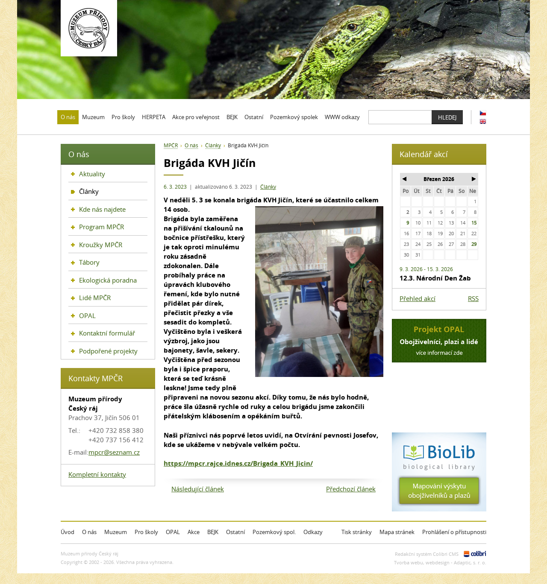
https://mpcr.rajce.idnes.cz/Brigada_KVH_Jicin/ (238, 463)
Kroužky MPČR (100, 244)
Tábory (89, 262)
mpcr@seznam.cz (114, 452)
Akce (194, 532)
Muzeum (115, 532)
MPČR (171, 145)
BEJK (212, 532)
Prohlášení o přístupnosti (454, 532)
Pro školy (146, 532)
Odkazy (313, 532)
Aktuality (92, 173)
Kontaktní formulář (107, 333)
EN (482, 121)
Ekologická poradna (108, 280)
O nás (191, 145)
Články (268, 186)
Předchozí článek (351, 489)
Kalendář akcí (424, 154)
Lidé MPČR (95, 297)
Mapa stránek (397, 532)
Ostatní (235, 532)
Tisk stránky (356, 532)
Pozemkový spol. (274, 532)
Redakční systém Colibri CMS (427, 554)
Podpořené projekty (108, 351)
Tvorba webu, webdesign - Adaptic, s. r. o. (440, 562)
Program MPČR (101, 226)
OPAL (87, 315)
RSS (473, 298)
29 (473, 244)
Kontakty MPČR (95, 378)
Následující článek (197, 489)
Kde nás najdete (102, 209)
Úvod (67, 532)
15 (473, 222)
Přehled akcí (417, 298)
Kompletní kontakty (97, 474)
